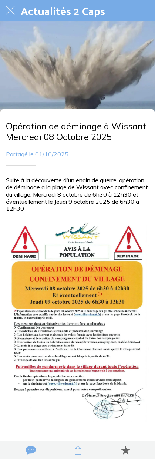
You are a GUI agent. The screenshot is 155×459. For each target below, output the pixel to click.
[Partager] (78, 450)
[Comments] (30, 450)
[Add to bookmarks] (125, 450)
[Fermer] (10, 10)
